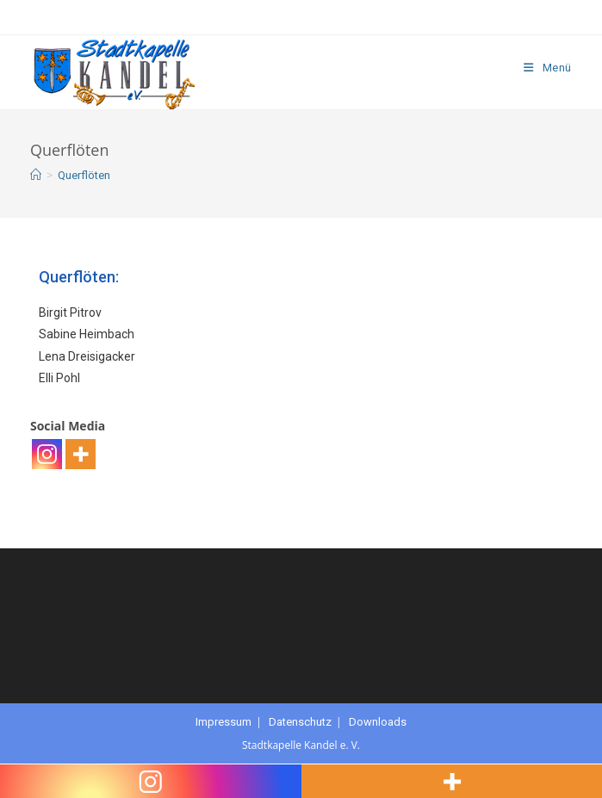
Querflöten (84, 175)
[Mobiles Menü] (548, 67)
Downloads (378, 721)
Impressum (223, 721)
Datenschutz (300, 721)
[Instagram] (47, 454)
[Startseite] (35, 175)
